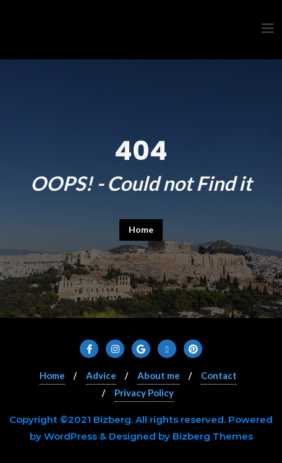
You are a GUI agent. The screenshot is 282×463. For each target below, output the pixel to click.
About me (158, 375)
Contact (219, 375)
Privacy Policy (144, 392)
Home (141, 229)
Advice (101, 375)
